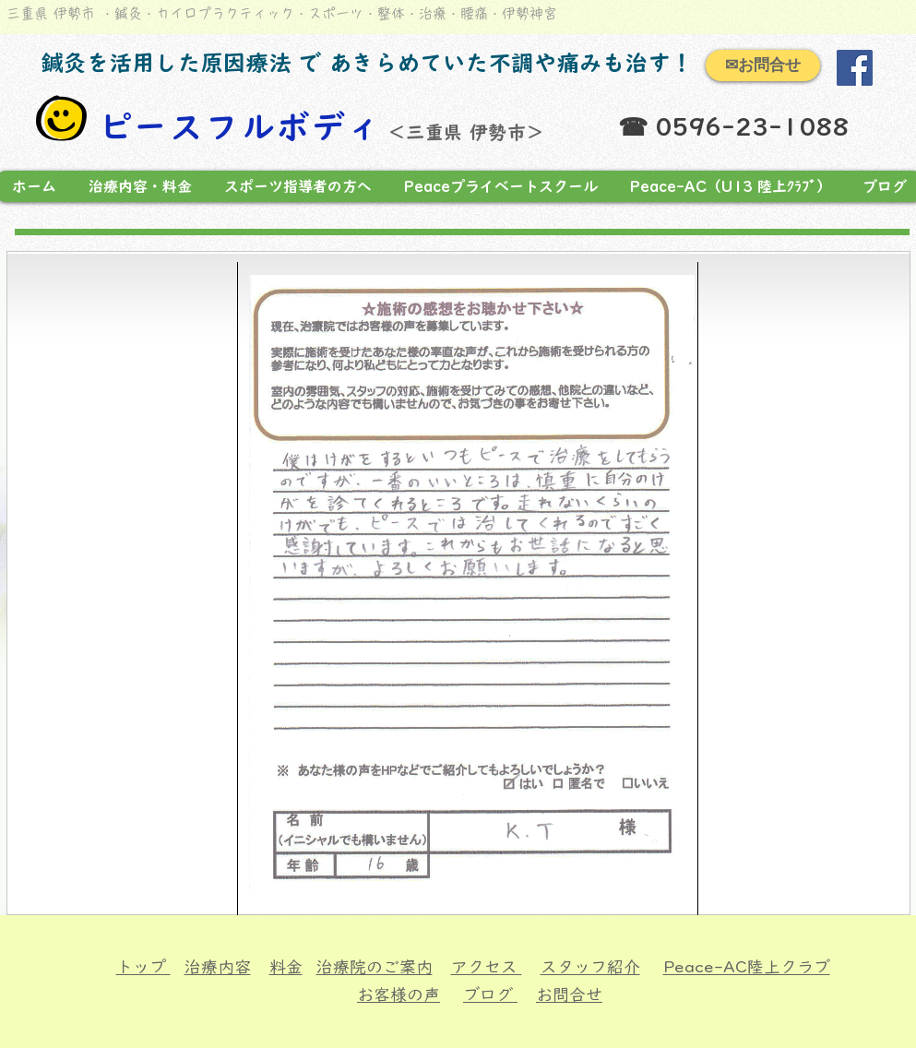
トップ (143, 967)
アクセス (486, 967)
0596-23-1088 (752, 126)
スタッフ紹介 (590, 967)
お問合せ (569, 994)
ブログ (490, 994)
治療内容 (217, 967)
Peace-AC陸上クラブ (746, 967)
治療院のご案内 (374, 967)
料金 (286, 967)
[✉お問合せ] (763, 65)
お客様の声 (398, 994)
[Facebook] (855, 68)
